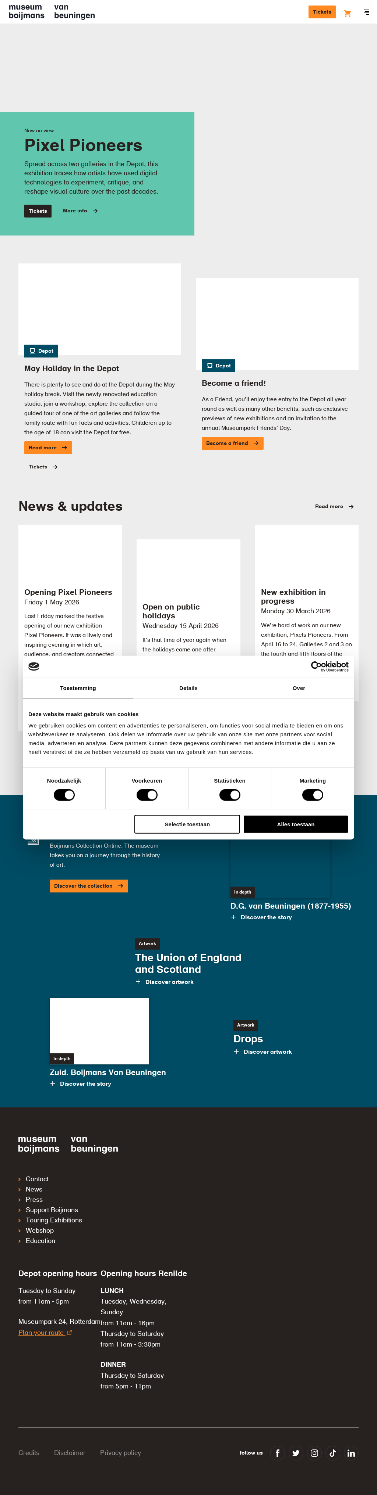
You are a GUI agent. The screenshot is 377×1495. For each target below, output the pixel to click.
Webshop (36, 1231)
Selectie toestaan (187, 824)
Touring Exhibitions (50, 1220)
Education (36, 1241)
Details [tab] (188, 687)
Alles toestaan (296, 824)
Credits (28, 1453)
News (30, 1189)
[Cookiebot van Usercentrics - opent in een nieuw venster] (316, 666)
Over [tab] (299, 687)
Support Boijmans (48, 1210)
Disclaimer (69, 1453)
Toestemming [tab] (78, 687)
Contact (33, 1179)
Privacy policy (120, 1453)
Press (30, 1200)
